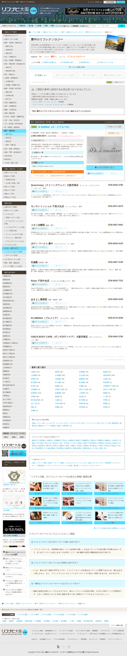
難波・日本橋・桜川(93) (12, 88)
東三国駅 (82, 400)
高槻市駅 (82, 403)
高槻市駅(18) (7, 406)
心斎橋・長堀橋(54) (10, 78)
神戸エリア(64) (9, 187)
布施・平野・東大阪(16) (12, 152)
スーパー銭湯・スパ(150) (12, 266)
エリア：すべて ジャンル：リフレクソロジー (49, 104)
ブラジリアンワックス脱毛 (63, 465)
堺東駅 (57, 407)
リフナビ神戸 (34, 614)
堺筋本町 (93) (9, 71)
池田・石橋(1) (70, 446)
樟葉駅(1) (6, 410)
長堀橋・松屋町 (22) (12, 85)
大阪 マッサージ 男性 (39, 463)
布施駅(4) (6, 427)
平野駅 (105, 400)
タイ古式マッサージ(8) (11, 259)
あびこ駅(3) (7, 399)
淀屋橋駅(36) (7, 283)
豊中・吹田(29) (9, 131)
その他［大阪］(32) (10, 163)
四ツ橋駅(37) (7, 322)
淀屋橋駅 (82, 372)
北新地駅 (58, 379)
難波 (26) (8, 92)
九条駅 (57, 400)
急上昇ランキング (51, 633)
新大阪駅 (34, 382)
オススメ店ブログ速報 (83, 630)
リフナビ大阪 (22, 614)
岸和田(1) (101, 443)
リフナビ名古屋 (58, 614)
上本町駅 (82, 393)
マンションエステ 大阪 (83, 463)
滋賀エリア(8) (8, 194)
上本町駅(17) (7, 368)
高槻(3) (86, 446)
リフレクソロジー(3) (92, 423)
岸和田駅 (82, 407)
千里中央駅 (59, 403)
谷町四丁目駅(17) (9, 350)
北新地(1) (42, 440)
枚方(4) (107, 446)
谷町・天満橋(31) (9, 106)
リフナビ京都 (46, 614)
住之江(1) (48, 443)
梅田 (52, 25)
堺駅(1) (5, 413)
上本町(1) (114, 440)
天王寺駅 (82, 375)
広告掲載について (45, 639)
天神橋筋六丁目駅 (109, 386)
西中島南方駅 (35, 400)
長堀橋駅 (58, 393)
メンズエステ (8, 214)
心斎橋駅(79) (7, 290)
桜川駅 (33, 386)
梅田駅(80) (6, 280)
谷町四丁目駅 (59, 389)
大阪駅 (33, 372)
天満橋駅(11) (7, 346)
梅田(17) (35, 440)
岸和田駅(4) (7, 420)
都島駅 (57, 396)
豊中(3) (48, 446)
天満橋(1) (100, 440)
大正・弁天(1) (64, 443)
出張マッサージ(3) (10, 172)
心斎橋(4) (71, 440)
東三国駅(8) (7, 392)
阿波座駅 (106, 382)
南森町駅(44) (7, 311)
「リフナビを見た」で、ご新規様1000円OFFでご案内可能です (54, 176)
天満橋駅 (34, 389)
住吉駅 (81, 396)
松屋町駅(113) (8, 361)
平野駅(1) (6, 396)
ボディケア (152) (11, 255)
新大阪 (30, 25)
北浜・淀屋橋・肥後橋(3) (12, 60)
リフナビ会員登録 (59, 639)
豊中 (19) (8, 134)
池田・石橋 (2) (10, 145)
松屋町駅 (34, 393)
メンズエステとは (37, 633)
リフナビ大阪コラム (63, 26)
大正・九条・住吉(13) (11, 120)
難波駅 (105, 372)
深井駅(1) (6, 424)
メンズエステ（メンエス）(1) (56, 423)
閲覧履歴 (75, 26)
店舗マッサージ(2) (38, 423)
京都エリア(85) (9, 176)
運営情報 (83, 639)
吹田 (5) (7, 138)
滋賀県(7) (68, 448)
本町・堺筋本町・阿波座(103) (14, 64)
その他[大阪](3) (50, 448)
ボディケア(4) (106, 423)
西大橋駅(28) (7, 325)
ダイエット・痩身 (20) (12, 238)
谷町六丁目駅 (83, 389)
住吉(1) (55, 443)
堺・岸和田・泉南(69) (11, 127)
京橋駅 (33, 396)
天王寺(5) (40, 443)
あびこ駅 (34, 403)
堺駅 (32, 407)
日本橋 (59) (9, 95)
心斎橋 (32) (9, 81)
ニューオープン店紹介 (66, 630)
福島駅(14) (6, 336)
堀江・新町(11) (9, 74)
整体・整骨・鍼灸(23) (11, 263)
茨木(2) (79, 446)
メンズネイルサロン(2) (76, 423)
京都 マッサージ (53, 463)
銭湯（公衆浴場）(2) (64, 426)
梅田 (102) (8, 46)
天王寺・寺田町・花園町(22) (13, 117)
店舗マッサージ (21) (12, 217)
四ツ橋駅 (58, 382)
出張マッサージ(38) (10, 39)
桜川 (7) (7, 99)
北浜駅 (105, 379)
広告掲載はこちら (104, 633)
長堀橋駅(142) (8, 364)
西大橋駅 (82, 382)
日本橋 (38, 25)
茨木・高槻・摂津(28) (11, 149)
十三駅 (105, 396)
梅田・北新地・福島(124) (12, 43)
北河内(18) (7, 156)
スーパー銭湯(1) (50, 426)
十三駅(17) (6, 382)
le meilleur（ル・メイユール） (51, 127)
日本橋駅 (58, 375)
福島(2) (49, 440)
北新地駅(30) (7, 308)
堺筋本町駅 (107, 375)
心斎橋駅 (34, 375)
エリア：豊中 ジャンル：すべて (44, 102)
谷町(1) (92, 440)
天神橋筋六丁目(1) (60, 440)
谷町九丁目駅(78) (9, 357)
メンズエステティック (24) (14, 227)
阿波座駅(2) (7, 329)
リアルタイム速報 (37, 630)
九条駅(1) (6, 389)
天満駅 (81, 386)
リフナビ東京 (71, 614)
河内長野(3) (39, 448)
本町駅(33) (6, 304)
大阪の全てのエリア (10, 36)
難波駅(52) (6, 286)
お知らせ (34, 639)
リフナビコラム (105, 630)
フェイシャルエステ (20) (13, 234)
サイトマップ (93, 639)
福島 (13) (8, 53)
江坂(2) (79, 443)
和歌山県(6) (77, 448)
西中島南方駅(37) (9, 385)
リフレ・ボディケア (10, 248)
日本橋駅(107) (8, 294)
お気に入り (84, 26)
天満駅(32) (6, 339)
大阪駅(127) (7, 276)
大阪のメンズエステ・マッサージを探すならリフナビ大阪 (65, 652)
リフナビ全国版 (8, 614)
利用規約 (102, 639)
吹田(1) (55, 446)
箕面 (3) (7, 141)
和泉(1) (115, 443)
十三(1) (72, 443)
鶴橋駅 (105, 393)
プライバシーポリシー (115, 639)
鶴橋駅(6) (6, 371)
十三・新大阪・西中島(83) (13, 124)
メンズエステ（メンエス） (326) (14, 222)
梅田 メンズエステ (67, 463)
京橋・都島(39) (9, 113)
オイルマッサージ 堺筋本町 (101, 463)
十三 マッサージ (95, 465)
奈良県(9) (60, 448)
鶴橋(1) (107, 440)
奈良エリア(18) (9, 190)
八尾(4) (100, 446)
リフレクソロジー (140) (13, 252)
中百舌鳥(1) (92, 443)
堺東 (45, 25)
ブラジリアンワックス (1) (13, 241)
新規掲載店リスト (51, 630)
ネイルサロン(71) (9, 245)
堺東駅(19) (6, 417)
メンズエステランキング (67, 633)
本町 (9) (7, 67)
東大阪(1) (93, 446)
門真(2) (113, 446)
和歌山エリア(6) (9, 197)
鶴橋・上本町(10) (9, 110)
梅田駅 (57, 372)
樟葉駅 (105, 403)
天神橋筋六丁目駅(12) (10, 343)
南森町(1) (85, 440)
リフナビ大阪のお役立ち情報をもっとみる (109, 528)
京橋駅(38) (6, 375)
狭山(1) (108, 443)
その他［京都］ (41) (12, 183)
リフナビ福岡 (82, 614)
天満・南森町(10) (9, 103)
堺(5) (85, 443)
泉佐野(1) (41, 446)
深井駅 (105, 407)
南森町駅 (82, 379)
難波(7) (78, 440)
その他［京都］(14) (99, 448)
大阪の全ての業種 (10, 207)
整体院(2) (115, 423)
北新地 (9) (8, 50)
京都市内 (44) (9, 180)
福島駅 (57, 386)
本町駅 (33, 379)
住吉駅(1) (6, 378)
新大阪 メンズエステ (81, 465)
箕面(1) (61, 446)
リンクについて (82, 633)
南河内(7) (7, 159)
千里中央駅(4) (7, 403)
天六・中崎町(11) (9, 57)
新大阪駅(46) (7, 318)
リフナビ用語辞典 (118, 630)
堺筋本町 (21, 25)
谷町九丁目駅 (107, 389)
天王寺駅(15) (7, 297)
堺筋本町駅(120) (8, 301)
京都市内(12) (86, 448)
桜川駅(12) (6, 332)
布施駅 (33, 410)
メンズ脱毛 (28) (10, 231)
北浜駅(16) (6, 315)
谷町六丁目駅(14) (9, 353)
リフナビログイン (72, 639)
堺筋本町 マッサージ (45, 465)
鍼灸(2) (40, 426)
